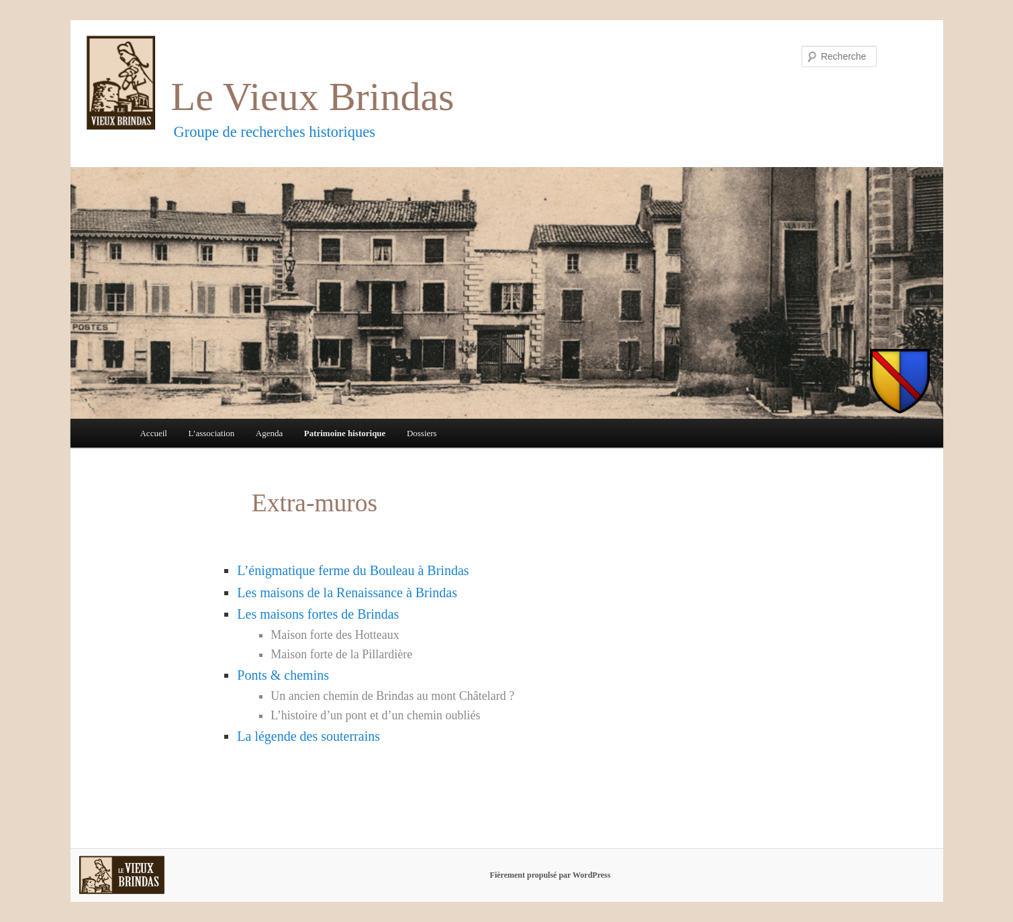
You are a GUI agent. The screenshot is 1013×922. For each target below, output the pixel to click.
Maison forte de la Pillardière (341, 654)
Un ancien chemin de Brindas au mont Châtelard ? (392, 696)
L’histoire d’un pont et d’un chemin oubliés (375, 715)
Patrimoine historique (345, 433)
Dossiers (422, 433)
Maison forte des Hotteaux (335, 635)
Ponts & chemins (283, 675)
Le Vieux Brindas (312, 96)
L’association (211, 433)
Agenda (269, 433)
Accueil (153, 433)
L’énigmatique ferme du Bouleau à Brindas (353, 570)
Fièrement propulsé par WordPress (550, 875)
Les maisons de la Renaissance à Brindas (347, 592)
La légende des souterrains (308, 736)
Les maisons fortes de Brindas (318, 614)
